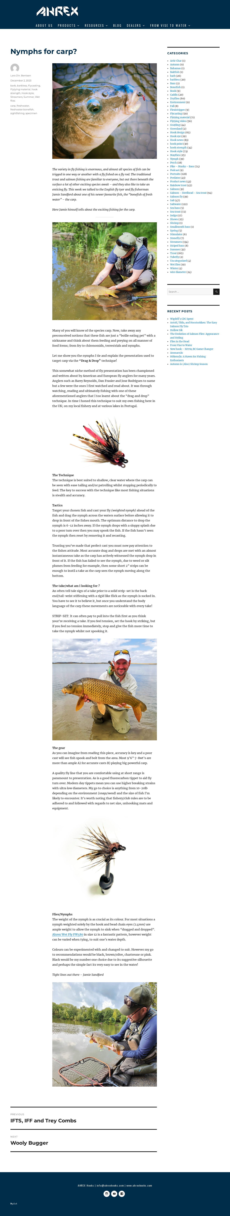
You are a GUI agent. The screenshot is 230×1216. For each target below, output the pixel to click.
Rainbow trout (178, 185)
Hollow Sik (176, 330)
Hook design (177, 132)
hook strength (178, 147)
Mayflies (175, 155)
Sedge (173, 215)
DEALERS (134, 25)
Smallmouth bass (180, 226)
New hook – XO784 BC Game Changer (191, 349)
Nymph (174, 158)
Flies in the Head (179, 341)
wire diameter (178, 272)
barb (13, 85)
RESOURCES (94, 25)
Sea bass (175, 208)
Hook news (176, 140)
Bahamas (175, 68)
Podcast (174, 170)
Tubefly (174, 257)
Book (173, 91)
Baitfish (174, 72)
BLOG (117, 25)
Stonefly (175, 238)
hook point (176, 143)
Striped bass (177, 245)
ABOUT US (44, 25)
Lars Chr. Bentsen (20, 75)
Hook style (28, 93)
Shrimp (174, 223)
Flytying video (178, 121)
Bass (173, 83)
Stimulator (176, 234)
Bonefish (175, 87)
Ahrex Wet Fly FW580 (67, 934)
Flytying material (20, 89)
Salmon (174, 189)
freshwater (23, 105)
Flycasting (34, 85)
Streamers (16, 96)
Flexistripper (177, 109)
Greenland (176, 128)
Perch (173, 162)
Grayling (175, 125)
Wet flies (175, 264)
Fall (172, 106)
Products (67, 25)
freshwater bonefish (22, 109)
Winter (174, 268)
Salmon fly (176, 196)
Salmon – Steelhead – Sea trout (188, 192)
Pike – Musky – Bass (182, 166)
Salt (172, 200)
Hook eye (175, 136)
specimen (31, 113)
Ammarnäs (176, 352)
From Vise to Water (168, 25)
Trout (173, 253)
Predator (175, 177)
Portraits (175, 174)
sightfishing (17, 113)
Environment (177, 102)
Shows (174, 219)
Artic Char (176, 60)
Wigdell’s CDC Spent (181, 318)
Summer (29, 96)
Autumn (175, 64)
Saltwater (175, 204)
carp (13, 105)
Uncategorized (178, 260)
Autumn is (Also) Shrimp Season (189, 364)
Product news (178, 181)
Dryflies (174, 98)
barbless (22, 85)
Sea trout (175, 211)
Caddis (174, 94)
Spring (174, 230)
